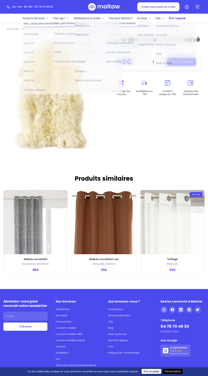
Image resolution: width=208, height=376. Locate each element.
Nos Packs (61, 315)
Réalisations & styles (89, 18)
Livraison (61, 346)
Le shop (144, 18)
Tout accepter (151, 371)
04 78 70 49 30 (175, 326)
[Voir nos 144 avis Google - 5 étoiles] (176, 351)
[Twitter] (197, 309)
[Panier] (197, 7)
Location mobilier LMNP (69, 334)
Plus (160, 18)
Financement (64, 321)
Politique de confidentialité (124, 352)
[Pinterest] (189, 309)
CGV (110, 346)
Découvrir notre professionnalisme (76, 365)
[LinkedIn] (180, 309)
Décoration (28, 29)
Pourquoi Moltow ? (121, 18)
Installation (62, 352)
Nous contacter (117, 334)
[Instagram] (164, 309)
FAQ (110, 321)
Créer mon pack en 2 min (158, 7)
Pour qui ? (61, 18)
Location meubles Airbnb (70, 340)
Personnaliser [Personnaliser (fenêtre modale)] (173, 371)
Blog (110, 328)
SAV (58, 359)
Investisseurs (115, 309)
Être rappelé (177, 18)
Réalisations (63, 309)
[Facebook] (172, 309)
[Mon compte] (187, 7)
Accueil (14, 29)
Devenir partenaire (119, 315)
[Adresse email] (25, 316)
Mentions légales (118, 340)
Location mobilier (66, 328)
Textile (42, 29)
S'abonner (25, 326)
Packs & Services (36, 18)
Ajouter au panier (181, 61)
